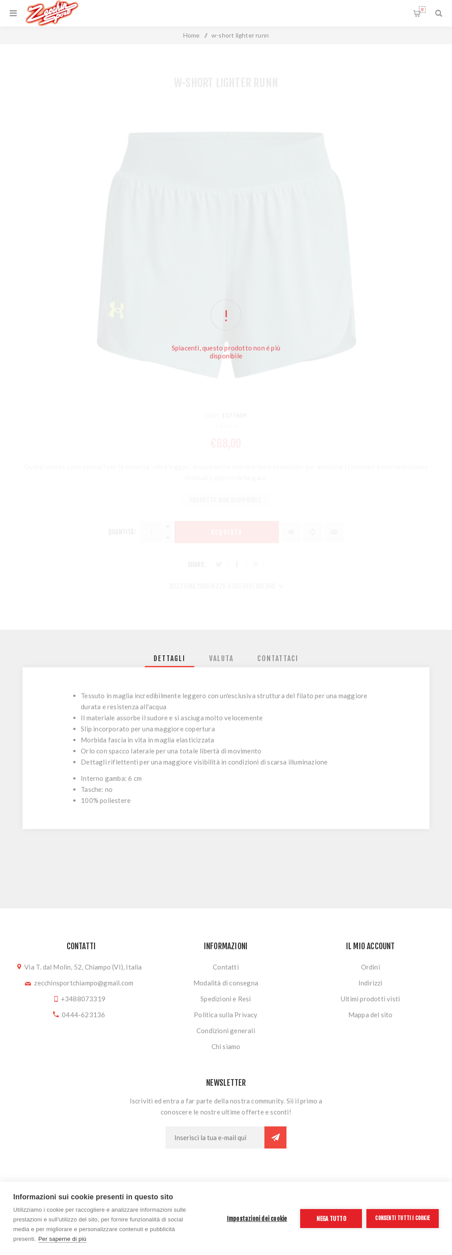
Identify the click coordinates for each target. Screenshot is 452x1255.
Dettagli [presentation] (169, 658)
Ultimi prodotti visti (370, 999)
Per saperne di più (62, 1239)
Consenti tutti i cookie (402, 1218)
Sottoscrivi (275, 1137)
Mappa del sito (370, 1015)
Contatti (226, 967)
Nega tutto (331, 1218)
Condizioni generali (225, 1030)
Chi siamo (226, 1046)
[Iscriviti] (215, 1137)
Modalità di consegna (225, 983)
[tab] (169, 658)
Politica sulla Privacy (225, 1015)
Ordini (370, 967)
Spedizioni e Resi (225, 999)
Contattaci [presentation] (277, 658)
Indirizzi (370, 983)
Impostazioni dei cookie (257, 1218)
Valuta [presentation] (221, 658)
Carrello (422, 9)
